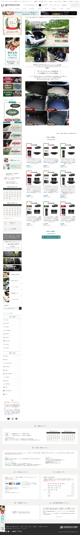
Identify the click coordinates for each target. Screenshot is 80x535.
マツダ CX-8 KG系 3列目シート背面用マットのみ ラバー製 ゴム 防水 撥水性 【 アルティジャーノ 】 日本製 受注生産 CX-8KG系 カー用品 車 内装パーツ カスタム (33, 219)
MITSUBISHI (32, 8)
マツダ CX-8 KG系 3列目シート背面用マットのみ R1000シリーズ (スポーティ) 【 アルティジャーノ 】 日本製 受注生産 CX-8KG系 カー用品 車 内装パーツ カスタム (68, 219)
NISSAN (24, 8)
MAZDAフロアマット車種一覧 (37, 17)
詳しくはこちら (59, 516)
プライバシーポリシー (17, 528)
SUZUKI (46, 8)
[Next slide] (78, 13)
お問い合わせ (76, 1)
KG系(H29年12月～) (56, 17)
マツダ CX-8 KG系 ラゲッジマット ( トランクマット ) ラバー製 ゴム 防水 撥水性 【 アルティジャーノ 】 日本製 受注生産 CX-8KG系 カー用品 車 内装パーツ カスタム (50, 161)
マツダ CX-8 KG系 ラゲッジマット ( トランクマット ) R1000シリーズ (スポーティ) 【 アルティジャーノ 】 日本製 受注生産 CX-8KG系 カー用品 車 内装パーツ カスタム (33, 161)
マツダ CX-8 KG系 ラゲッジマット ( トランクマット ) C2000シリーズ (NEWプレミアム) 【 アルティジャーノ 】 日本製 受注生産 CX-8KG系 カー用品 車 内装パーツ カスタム (67, 161)
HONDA (68, 8)
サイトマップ (24, 528)
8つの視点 (50, 1)
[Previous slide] (2, 13)
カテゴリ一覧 (28, 17)
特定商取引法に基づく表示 (7, 528)
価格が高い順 (73, 133)
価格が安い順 (66, 133)
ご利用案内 (64, 1)
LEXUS (10, 8)
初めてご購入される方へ (43, 1)
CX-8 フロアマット (47, 17)
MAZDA (61, 8)
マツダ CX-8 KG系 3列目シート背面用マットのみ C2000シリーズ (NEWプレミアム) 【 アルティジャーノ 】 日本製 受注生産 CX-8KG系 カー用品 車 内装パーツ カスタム (50, 219)
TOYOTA (17, 8)
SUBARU (40, 8)
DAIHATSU (54, 8)
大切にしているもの (57, 1)
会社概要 (35, 1)
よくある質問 (70, 1)
